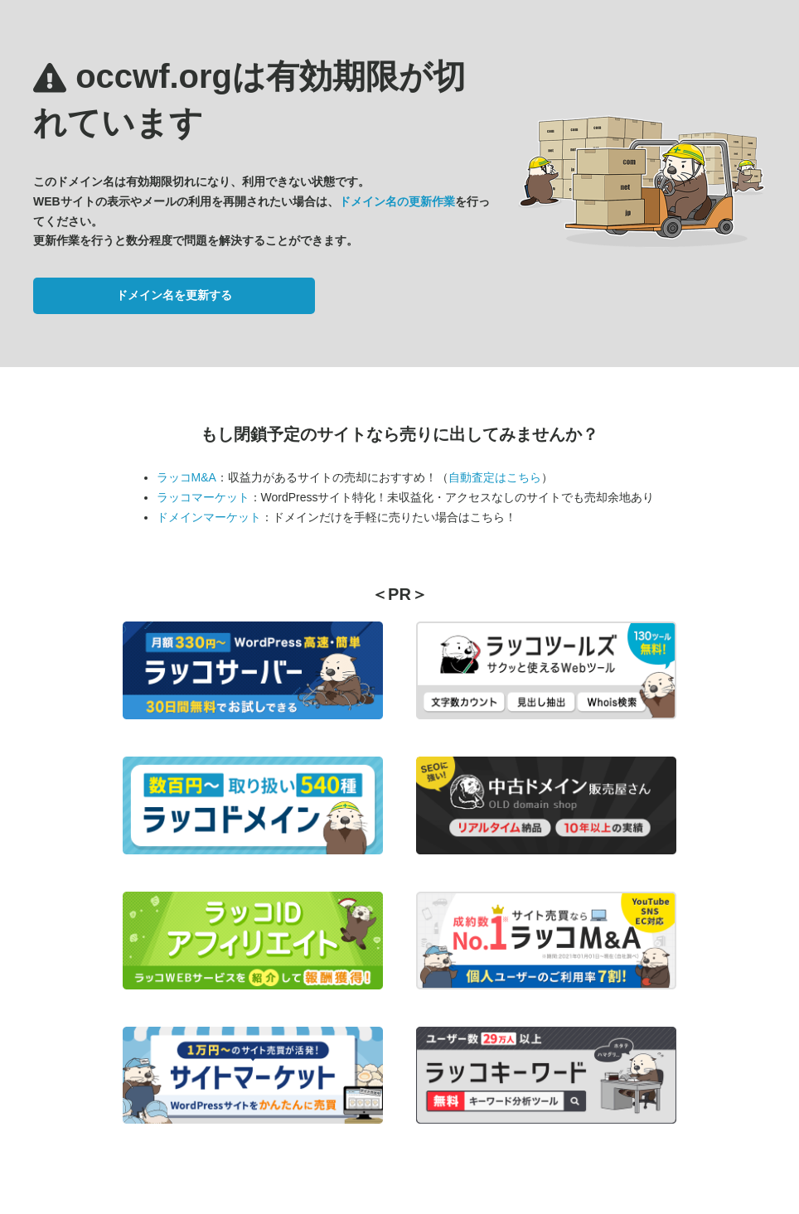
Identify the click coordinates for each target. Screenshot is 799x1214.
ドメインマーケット (209, 517)
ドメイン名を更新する (174, 295)
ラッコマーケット (203, 497)
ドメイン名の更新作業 (397, 201)
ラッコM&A (186, 477)
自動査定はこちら (494, 477)
